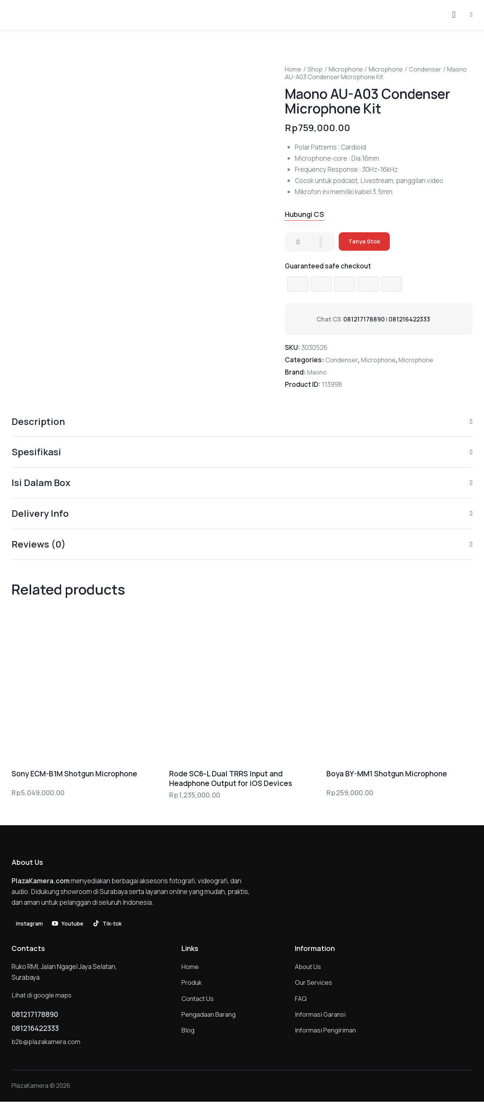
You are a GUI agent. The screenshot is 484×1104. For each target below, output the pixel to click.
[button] (471, 14)
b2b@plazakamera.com (47, 1043)
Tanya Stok (365, 242)
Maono (317, 372)
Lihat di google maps (42, 996)
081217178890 (364, 319)
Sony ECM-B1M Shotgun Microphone (74, 774)
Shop (315, 69)
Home (293, 69)
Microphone (346, 69)
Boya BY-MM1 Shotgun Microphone (386, 774)
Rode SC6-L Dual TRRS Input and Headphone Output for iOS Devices (230, 779)
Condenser (425, 69)
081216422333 (410, 319)
